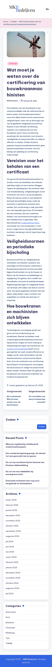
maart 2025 (11, 557)
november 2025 (13, 520)
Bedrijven (10, 622)
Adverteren (11, 612)
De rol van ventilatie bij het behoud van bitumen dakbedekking (25, 463)
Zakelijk (13, 63)
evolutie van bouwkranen (17, 349)
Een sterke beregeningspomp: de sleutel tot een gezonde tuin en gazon (25, 454)
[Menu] (47, 9)
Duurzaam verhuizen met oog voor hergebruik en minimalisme (23, 482)
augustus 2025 (12, 536)
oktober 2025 (12, 525)
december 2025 (13, 515)
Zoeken (11, 419)
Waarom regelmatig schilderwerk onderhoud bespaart (22, 445)
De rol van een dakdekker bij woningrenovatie (19, 473)
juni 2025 (10, 546)
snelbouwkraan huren (30, 223)
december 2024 (13, 572)
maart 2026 (11, 500)
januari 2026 (11, 510)
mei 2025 (10, 552)
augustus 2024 (12, 588)
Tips (8, 638)
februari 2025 (12, 562)
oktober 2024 (12, 583)
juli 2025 (9, 541)
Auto (8, 617)
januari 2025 (11, 567)
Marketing (10, 633)
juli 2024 (9, 593)
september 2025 (13, 531)
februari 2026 (12, 505)
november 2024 (13, 578)
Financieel (10, 627)
